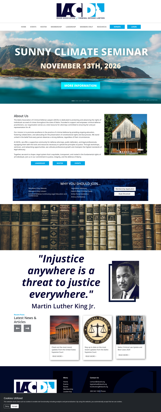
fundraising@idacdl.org (99, 387)
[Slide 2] (76, 101)
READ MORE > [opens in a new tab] (57, 356)
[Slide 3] (80, 101)
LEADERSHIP (71, 27)
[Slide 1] (73, 101)
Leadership (67, 391)
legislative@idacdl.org (98, 384)
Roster (65, 387)
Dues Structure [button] (124, 194)
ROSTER (43, 27)
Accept (14, 406)
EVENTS (33, 27)
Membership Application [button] (125, 189)
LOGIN (134, 27)
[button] (17, 328)
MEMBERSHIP (56, 27)
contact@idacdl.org (97, 382)
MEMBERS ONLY (86, 27)
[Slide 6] (131, 152)
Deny (7, 406)
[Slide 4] (84, 101)
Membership (68, 389)
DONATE (117, 27)
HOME (23, 27)
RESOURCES (101, 27)
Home (65, 382)
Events (65, 384)
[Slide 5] (87, 101)
